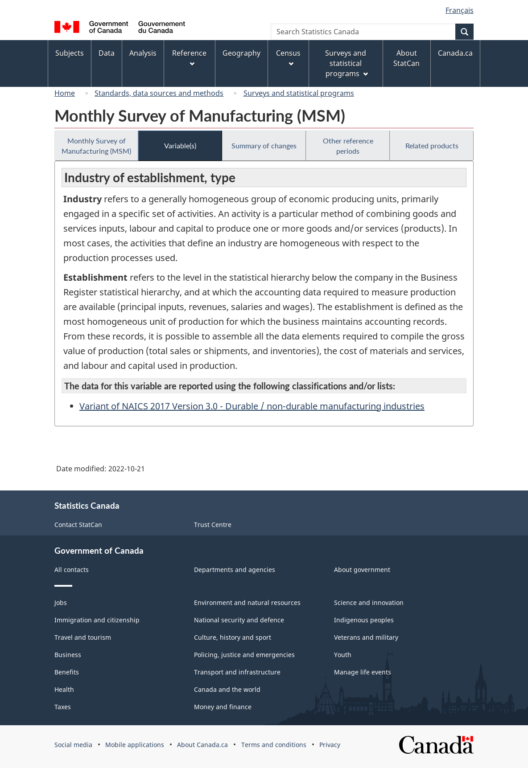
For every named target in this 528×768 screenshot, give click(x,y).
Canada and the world (227, 689)
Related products (431, 145)
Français (460, 10)
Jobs (60, 602)
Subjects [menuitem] (69, 53)
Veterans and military (366, 637)
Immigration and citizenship (97, 620)
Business (67, 654)
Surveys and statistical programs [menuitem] (346, 63)
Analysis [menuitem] (143, 53)
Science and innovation (369, 602)
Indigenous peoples (364, 620)
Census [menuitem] (288, 57)
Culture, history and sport (232, 637)
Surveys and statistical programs (298, 93)
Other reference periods (348, 145)
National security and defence (239, 620)
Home (64, 93)
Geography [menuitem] (241, 53)
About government (362, 569)
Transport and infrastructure (237, 672)
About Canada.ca (202, 744)
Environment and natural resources (247, 602)
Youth (342, 654)
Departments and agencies (234, 569)
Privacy (329, 744)
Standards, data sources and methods (159, 93)
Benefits (66, 672)
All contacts (71, 569)
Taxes (62, 707)
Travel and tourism (82, 637)
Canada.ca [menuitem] (455, 53)
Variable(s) (180, 145)
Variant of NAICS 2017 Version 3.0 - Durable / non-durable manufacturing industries (252, 406)
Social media (73, 744)
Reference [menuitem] (189, 57)
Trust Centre (212, 524)
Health (64, 689)
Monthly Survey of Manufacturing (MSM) (96, 145)
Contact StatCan (78, 524)
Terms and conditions (273, 744)
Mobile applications (134, 744)
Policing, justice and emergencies (244, 654)
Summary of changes (264, 145)
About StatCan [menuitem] (406, 58)
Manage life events (362, 672)
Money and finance (223, 707)
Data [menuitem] (107, 53)
